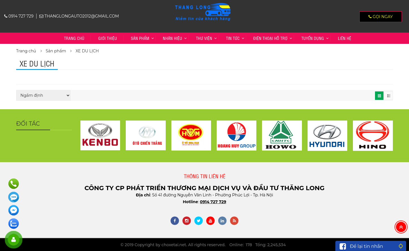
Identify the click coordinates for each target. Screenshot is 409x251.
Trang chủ (74, 38)
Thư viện (204, 38)
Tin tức (233, 38)
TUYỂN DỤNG (312, 38)
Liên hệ (344, 38)
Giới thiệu (107, 38)
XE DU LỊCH (87, 50)
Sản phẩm (140, 38)
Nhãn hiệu (172, 38)
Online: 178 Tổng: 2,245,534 (257, 244)
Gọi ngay (380, 16)
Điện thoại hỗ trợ (270, 38)
